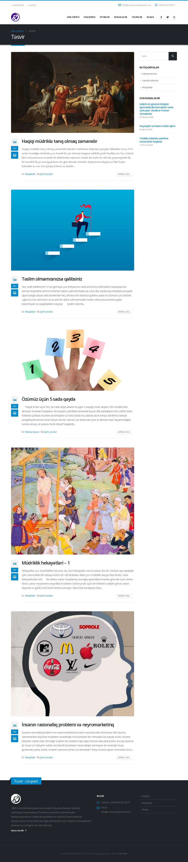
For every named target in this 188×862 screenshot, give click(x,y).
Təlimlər (137, 17)
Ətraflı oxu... (124, 174)
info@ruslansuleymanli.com (134, 5)
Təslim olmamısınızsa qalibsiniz (52, 279)
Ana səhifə (73, 17)
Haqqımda (17, 5)
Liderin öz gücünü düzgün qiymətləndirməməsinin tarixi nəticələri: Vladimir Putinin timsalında (156, 108)
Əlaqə (31, 5)
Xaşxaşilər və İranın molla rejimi (157, 126)
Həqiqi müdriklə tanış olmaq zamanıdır (59, 141)
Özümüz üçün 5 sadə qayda (48, 399)
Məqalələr (120, 17)
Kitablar (105, 17)
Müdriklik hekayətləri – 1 (46, 563)
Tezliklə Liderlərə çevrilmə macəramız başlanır (153, 140)
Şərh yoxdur (46, 174)
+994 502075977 (165, 5)
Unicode (123, 853)
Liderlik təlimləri (150, 80)
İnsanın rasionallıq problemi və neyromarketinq (68, 724)
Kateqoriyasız (32, 431)
